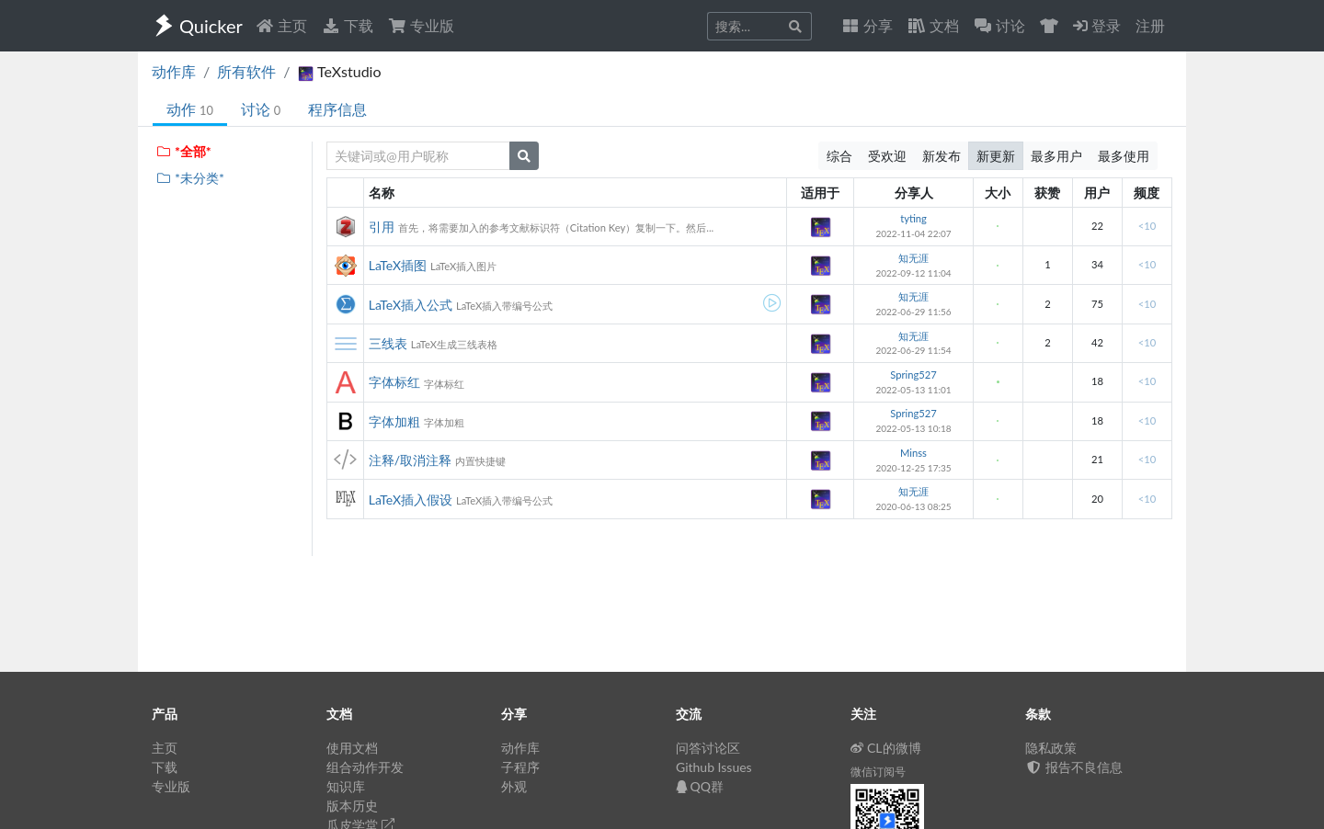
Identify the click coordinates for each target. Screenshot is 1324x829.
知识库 (345, 786)
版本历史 (352, 805)
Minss (913, 453)
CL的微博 (885, 747)
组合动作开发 (365, 767)
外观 (514, 786)
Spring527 (913, 374)
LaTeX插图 (398, 265)
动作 (189, 109)
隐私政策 (1051, 747)
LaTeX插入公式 (410, 304)
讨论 (260, 109)
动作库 (174, 71)
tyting (913, 218)
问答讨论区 (708, 747)
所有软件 (246, 71)
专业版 (421, 25)
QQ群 (700, 786)
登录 (1097, 25)
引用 (381, 226)
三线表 (388, 343)
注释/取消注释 (410, 460)
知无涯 (913, 258)
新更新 (995, 156)
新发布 (941, 156)
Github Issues (714, 767)
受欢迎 (887, 156)
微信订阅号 (878, 771)
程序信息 (337, 109)
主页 (281, 25)
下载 (347, 25)
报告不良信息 (1074, 767)
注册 (1150, 25)
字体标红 (394, 382)
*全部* (183, 151)
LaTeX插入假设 (410, 499)
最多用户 (1056, 156)
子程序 (520, 767)
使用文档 (352, 747)
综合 (839, 156)
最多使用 (1123, 156)
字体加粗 (394, 421)
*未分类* (189, 178)
